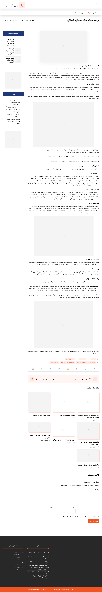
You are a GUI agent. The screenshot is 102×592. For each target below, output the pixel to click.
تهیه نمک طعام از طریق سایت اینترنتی (9, 51)
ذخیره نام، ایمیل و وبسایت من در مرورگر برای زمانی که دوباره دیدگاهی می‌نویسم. (76, 517)
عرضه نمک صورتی (70, 362)
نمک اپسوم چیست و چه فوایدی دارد (10, 41)
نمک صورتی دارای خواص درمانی (80, 169)
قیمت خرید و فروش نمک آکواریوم (10, 60)
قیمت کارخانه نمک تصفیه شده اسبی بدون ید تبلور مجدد (13, 121)
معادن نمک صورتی (80, 69)
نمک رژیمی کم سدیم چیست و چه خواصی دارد (13, 101)
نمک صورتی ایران (69, 418)
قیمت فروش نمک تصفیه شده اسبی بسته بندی (37, 573)
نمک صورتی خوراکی (70, 359)
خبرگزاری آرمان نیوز (39, 589)
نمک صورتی (63, 362)
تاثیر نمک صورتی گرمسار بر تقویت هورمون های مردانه (39, 577)
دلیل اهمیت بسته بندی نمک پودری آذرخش (13, 111)
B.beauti (93, 359)
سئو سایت (63, 589)
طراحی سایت (70, 589)
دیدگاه (97, 490)
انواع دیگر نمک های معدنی (73, 351)
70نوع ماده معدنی (90, 80)
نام (98, 507)
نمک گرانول (46, 418)
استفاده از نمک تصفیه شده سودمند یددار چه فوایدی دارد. (12, 106)
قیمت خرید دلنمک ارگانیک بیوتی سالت (13, 115)
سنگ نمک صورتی (91, 362)
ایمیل (74, 507)
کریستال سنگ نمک (94, 286)
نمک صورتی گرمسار (94, 420)
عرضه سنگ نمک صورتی (81, 362)
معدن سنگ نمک (69, 87)
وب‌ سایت (49, 507)
